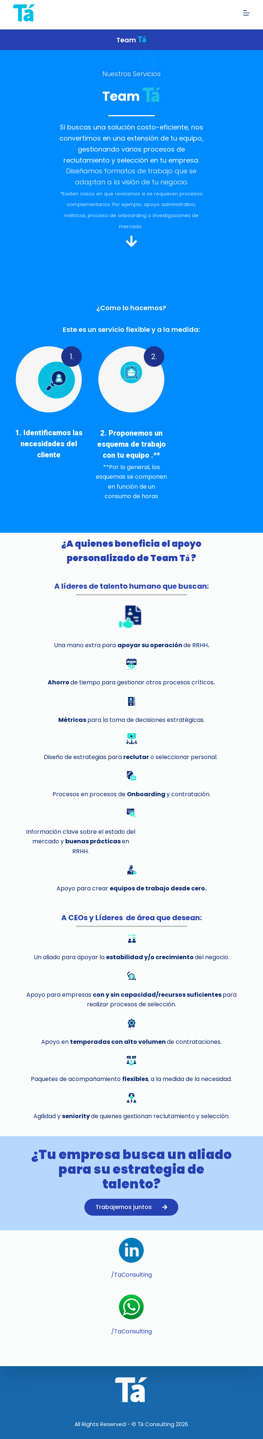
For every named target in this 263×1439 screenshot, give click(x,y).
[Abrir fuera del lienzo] (246, 13)
